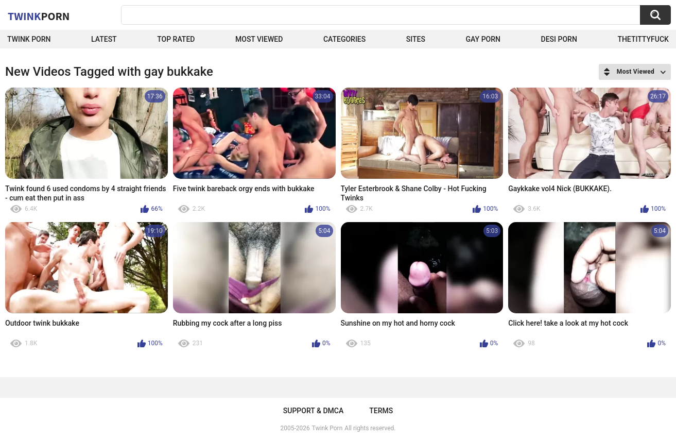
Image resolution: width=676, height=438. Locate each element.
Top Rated (176, 39)
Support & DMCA (313, 411)
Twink (39, 16)
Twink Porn (29, 39)
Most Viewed (259, 39)
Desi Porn (559, 39)
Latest (104, 39)
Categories (344, 39)
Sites (415, 39)
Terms (381, 411)
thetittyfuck (643, 39)
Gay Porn (483, 39)
